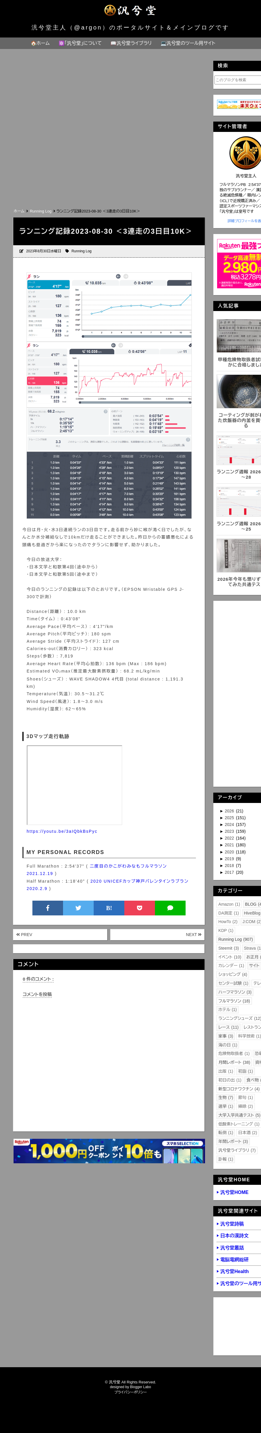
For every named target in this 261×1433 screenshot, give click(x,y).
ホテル (227, 1009)
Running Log (82, 251)
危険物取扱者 (234, 1053)
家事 (225, 1036)
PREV (24, 934)
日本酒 (247, 1132)
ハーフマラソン (235, 992)
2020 (230, 852)
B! (109, 908)
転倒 (225, 1132)
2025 (230, 817)
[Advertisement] (103, 163)
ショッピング (232, 974)
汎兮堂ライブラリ (237, 1150)
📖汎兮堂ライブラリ (131, 43)
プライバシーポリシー (130, 1392)
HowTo (227, 921)
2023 (230, 831)
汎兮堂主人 (246, 176)
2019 (230, 858)
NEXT (193, 934)
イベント (229, 957)
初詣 (245, 1071)
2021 (230, 845)
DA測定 (228, 913)
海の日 (227, 1045)
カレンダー (231, 965)
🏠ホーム (40, 43)
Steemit (228, 948)
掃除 (245, 1106)
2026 (230, 811)
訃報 (225, 1159)
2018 (230, 865)
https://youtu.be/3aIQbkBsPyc (62, 831)
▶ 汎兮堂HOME (232, 1192)
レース (228, 1027)
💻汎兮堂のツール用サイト (188, 43)
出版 (225, 1071)
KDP (225, 930)
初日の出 (229, 1080)
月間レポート (234, 1062)
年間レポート (233, 1141)
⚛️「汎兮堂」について (80, 43)
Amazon (229, 904)
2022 (230, 838)
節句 (245, 1097)
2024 (230, 824)
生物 (225, 1097)
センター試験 (233, 983)
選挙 (225, 1106)
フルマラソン (234, 1001)
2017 (230, 872)
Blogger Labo (140, 1387)
